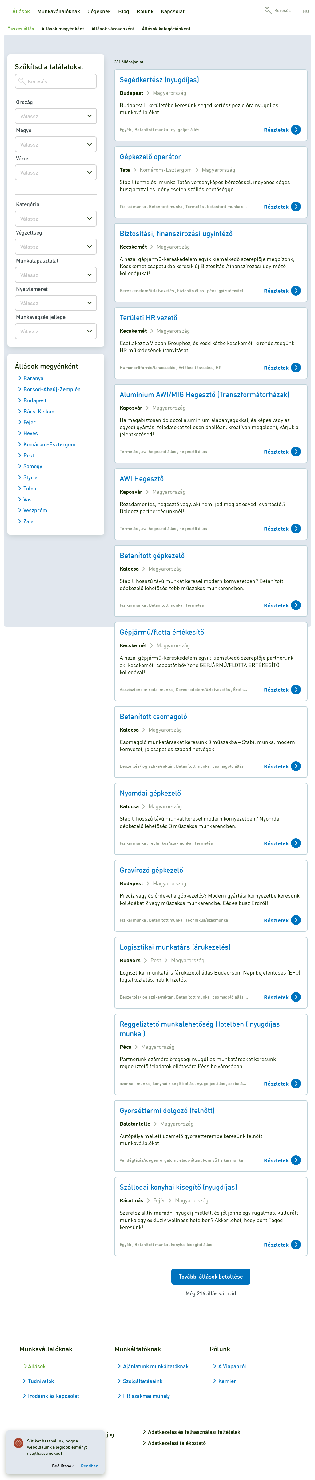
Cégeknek (99, 11)
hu (306, 11)
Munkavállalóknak (58, 11)
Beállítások (64, 1464)
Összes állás (20, 29)
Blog (123, 11)
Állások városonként (112, 29)
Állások (21, 11)
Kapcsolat (173, 11)
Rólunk (145, 11)
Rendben (91, 1464)
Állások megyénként (63, 29)
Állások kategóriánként (166, 29)
